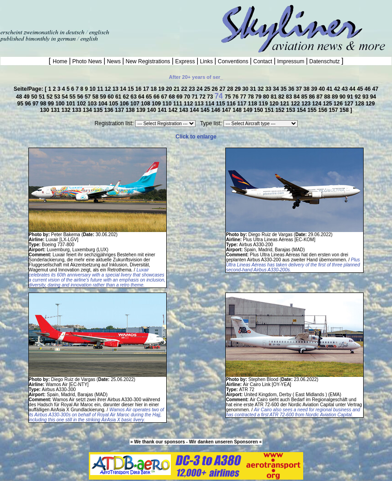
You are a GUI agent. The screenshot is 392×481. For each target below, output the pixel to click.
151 (270, 110)
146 (216, 110)
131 (56, 110)
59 (104, 97)
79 (259, 97)
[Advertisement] (107, 14)
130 (45, 110)
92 (359, 97)
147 (227, 110)
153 (291, 110)
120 (274, 103)
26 (215, 89)
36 (292, 89)
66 (157, 97)
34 (277, 89)
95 (21, 103)
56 (81, 97)
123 (306, 103)
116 (232, 103)
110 (168, 103)
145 (206, 110)
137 (120, 110)
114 (210, 103)
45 (361, 89)
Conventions (233, 61)
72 (203, 97)
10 (93, 89)
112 (189, 103)
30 (246, 89)
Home (61, 61)
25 (208, 89)
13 (116, 89)
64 (142, 97)
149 (248, 110)
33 (269, 89)
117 (242, 103)
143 (184, 110)
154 (302, 110)
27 (223, 89)
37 (300, 89)
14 (124, 89)
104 (103, 103)
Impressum (291, 61)
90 (343, 97)
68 (172, 97)
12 (109, 89)
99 (51, 103)
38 (307, 89)
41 (330, 89)
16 (139, 89)
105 (114, 103)
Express (185, 61)
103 (92, 103)
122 (296, 103)
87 (320, 97)
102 (82, 103)
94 (373, 97)
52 (50, 97)
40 (323, 89)
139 (141, 110)
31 (254, 89)
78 (252, 97)
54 (66, 97)
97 (36, 103)
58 (96, 97)
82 (282, 97)
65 (149, 97)
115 (221, 103)
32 (261, 89)
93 (366, 97)
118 (253, 103)
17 (147, 89)
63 (134, 97)
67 (165, 97)
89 (335, 97)
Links (206, 61)
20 (170, 89)
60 (111, 97)
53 (58, 97)
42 (338, 89)
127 (349, 103)
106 (125, 103)
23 (192, 89)
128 (360, 103)
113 (200, 103)
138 (130, 110)
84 (297, 97)
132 (66, 110)
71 (196, 97)
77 (244, 97)
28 (231, 89)
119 (264, 103)
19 (162, 89)
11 (101, 89)
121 (285, 103)
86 (312, 97)
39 (315, 89)
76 (236, 97)
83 (290, 97)
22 (185, 89)
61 (119, 97)
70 (188, 97)
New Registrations (148, 61)
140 (152, 110)
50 (35, 97)
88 (328, 97)
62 (127, 97)
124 (317, 103)
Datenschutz (324, 61)
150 (259, 110)
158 (344, 110)
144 (195, 110)
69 (180, 97)
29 (238, 89)
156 (323, 110)
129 (370, 103)
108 (146, 103)
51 (43, 97)
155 (312, 110)
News (113, 61)
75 (229, 97)
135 (98, 110)
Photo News (87, 61)
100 (60, 103)
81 (274, 97)
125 (328, 103)
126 (338, 103)
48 (20, 97)
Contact (263, 61)
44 (353, 89)
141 (163, 110)
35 (285, 89)
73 (211, 97)
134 (88, 110)
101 (71, 103)
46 (368, 89)
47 (375, 89)
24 (200, 89)
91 (351, 97)
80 (267, 97)
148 (238, 110)
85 (305, 97)
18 (154, 89)
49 (27, 97)
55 (73, 97)
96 (29, 103)
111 (178, 103)
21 (177, 89)
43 (345, 89)
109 (157, 103)
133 (77, 110)
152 (280, 110)
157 (334, 110)
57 (89, 97)
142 (174, 110)
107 (136, 103)
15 (132, 89)
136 (109, 110)
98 (44, 103)
